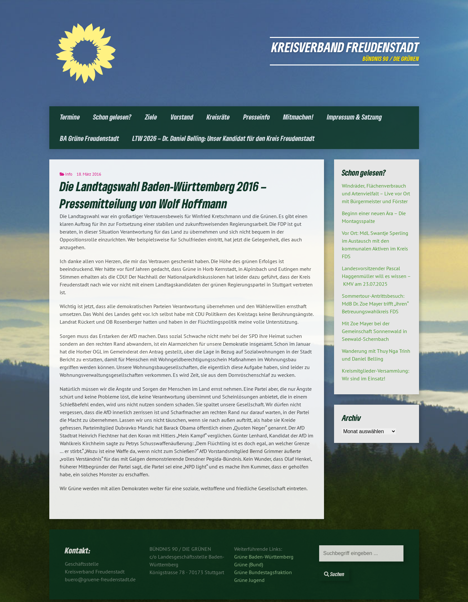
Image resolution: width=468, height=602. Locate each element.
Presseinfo (256, 116)
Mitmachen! (298, 116)
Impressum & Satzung (354, 116)
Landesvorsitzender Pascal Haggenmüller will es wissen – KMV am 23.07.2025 (376, 276)
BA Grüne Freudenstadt (89, 138)
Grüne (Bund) (248, 564)
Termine (70, 116)
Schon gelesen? (112, 116)
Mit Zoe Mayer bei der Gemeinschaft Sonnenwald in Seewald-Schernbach (374, 331)
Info (68, 174)
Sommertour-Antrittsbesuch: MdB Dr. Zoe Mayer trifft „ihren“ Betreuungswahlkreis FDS (375, 304)
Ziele (151, 116)
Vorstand (182, 116)
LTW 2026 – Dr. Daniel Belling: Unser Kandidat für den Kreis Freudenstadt (223, 138)
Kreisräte (218, 116)
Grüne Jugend (249, 580)
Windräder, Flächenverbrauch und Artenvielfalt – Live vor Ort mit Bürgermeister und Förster (376, 193)
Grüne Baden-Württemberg (264, 556)
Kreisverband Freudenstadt (345, 47)
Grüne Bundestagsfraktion (263, 572)
